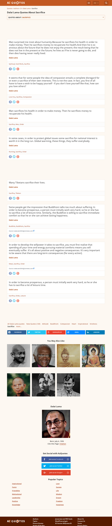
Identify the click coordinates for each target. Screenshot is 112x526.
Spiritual (12, 64)
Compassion (27, 97)
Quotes (9, 8)
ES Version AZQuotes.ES (63, 523)
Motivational (17, 494)
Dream (58, 498)
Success (58, 487)
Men (17, 124)
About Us (81, 519)
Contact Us (81, 521)
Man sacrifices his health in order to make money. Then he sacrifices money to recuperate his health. (50, 112)
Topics (35, 521)
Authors (16, 8)
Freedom (59, 501)
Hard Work (19, 64)
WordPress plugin (61, 521)
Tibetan (18, 193)
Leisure (23, 296)
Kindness (93, 324)
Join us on (56, 459)
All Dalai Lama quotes (16, 324)
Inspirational (83, 324)
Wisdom (59, 494)
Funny (14, 487)
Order (22, 124)
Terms (80, 523)
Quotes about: (56, 17)
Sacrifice (27, 64)
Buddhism (19, 226)
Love (57, 484)
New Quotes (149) (33, 324)
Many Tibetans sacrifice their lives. (27, 182)
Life (57, 491)
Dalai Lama (26, 8)
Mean (11, 264)
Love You (12, 97)
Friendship (16, 491)
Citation (63, 444)
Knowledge (16, 505)
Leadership (16, 498)
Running (12, 152)
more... (19, 326)
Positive (15, 501)
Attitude (45, 324)
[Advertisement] (49, 29)
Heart (74, 324)
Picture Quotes (38, 523)
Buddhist (12, 226)
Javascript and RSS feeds (63, 519)
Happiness (60, 505)
